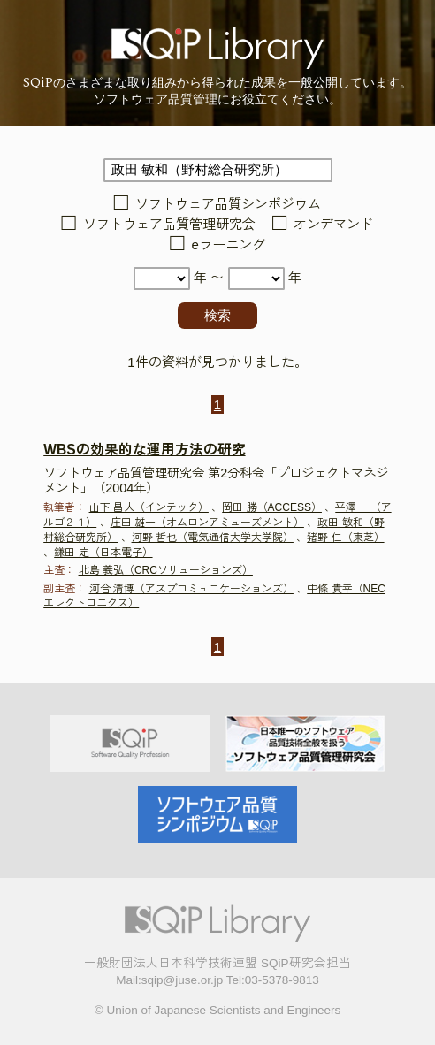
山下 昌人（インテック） (149, 507)
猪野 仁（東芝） (345, 537)
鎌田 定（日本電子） (103, 552)
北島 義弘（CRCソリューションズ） (166, 570)
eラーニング (228, 245)
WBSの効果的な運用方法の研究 (144, 449)
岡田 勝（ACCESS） (272, 507)
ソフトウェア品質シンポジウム (228, 203)
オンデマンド (333, 224)
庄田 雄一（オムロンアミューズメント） (207, 522)
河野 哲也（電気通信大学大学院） (213, 537)
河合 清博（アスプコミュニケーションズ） (191, 589)
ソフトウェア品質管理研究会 (169, 224)
